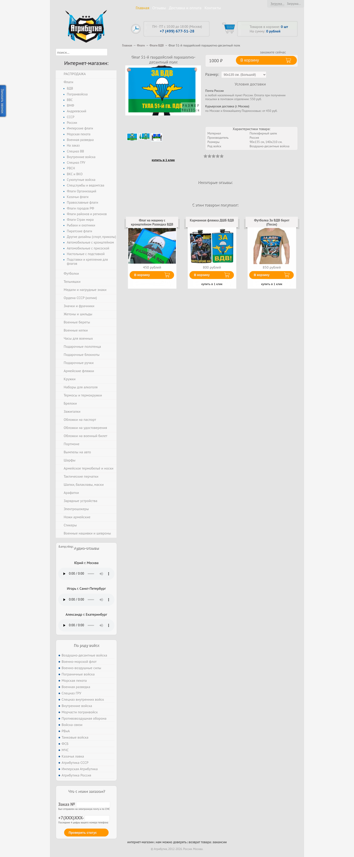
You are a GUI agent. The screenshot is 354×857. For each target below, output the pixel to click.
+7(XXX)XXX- (84, 818)
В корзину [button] (249, 60)
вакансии (220, 842)
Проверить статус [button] (83, 832)
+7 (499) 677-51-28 (177, 31)
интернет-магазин (140, 842)
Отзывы (159, 7)
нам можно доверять (171, 842)
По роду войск (86, 645)
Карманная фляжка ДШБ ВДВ (212, 220)
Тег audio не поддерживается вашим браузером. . (86, 574)
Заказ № (84, 804)
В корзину (142, 275)
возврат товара (200, 842)
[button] (111, 52)
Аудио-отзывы (86, 548)
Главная (142, 7)
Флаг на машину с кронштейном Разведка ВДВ (152, 222)
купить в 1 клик (163, 160)
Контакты (213, 7)
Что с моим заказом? (86, 791)
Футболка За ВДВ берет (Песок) (271, 222)
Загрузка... (277, 4)
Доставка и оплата (185, 7)
